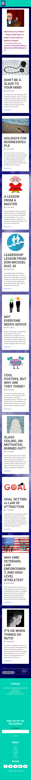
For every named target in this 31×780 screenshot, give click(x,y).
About (15, 749)
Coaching (15, 751)
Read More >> (8, 110)
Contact (15, 756)
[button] (29, 2)
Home (15, 747)
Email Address (15, 728)
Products (15, 753)
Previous (8, 672)
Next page (22, 672)
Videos (15, 755)
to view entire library (18, 46)
